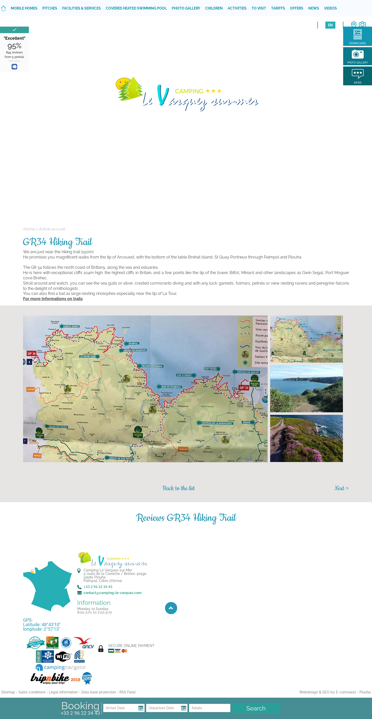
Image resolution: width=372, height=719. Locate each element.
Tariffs (278, 8)
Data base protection (98, 692)
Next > (341, 488)
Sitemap (8, 692)
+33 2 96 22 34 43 (80, 713)
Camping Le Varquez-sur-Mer (108, 570)
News (313, 8)
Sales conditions (32, 692)
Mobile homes (24, 8)
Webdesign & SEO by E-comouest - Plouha (335, 692)
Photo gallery (186, 8)
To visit (259, 8)
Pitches (49, 8)
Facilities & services (81, 8)
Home (29, 229)
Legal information (63, 692)
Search (256, 708)
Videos (330, 8)
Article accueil (52, 229)
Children (214, 8)
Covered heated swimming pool (136, 8)
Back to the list (179, 488)
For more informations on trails (53, 298)
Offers (296, 8)
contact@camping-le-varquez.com (112, 593)
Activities (237, 8)
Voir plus (14, 61)
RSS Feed (127, 692)
